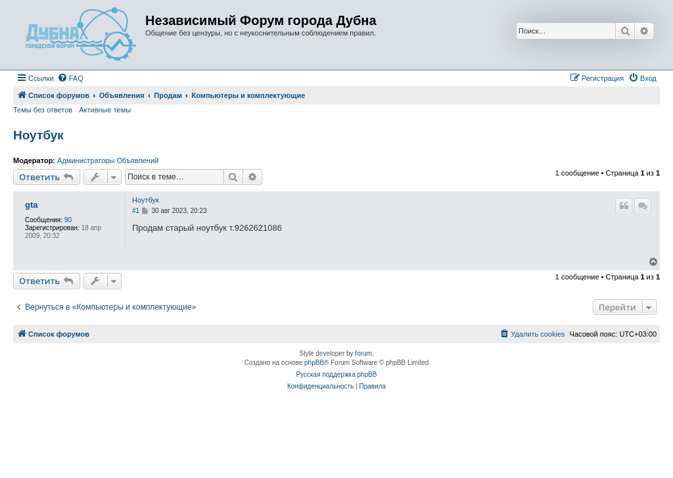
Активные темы (105, 110)
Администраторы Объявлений (107, 160)
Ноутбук (38, 135)
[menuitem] (70, 78)
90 (68, 220)
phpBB (314, 362)
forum (363, 353)
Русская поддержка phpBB (336, 374)
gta (31, 205)
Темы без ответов (42, 110)
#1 (135, 210)
